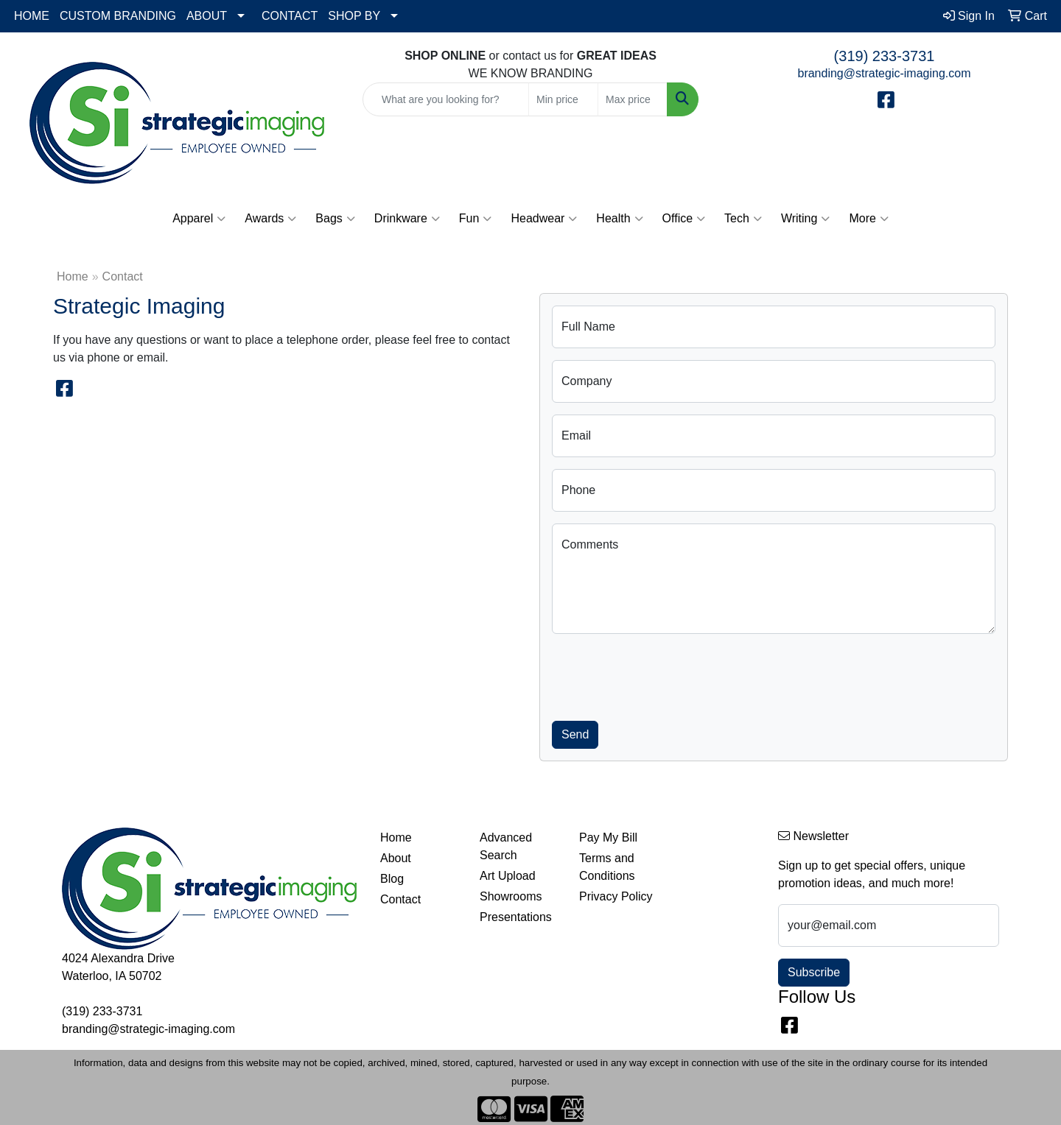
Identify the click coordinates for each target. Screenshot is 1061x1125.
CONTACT (290, 16)
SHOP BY (354, 16)
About (395, 858)
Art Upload (508, 876)
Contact (400, 899)
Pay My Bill (608, 837)
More (868, 219)
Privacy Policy (616, 896)
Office (684, 219)
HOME (31, 16)
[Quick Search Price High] (633, 99)
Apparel (198, 219)
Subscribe (814, 972)
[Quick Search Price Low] (563, 99)
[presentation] (664, 674)
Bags (334, 219)
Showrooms (511, 896)
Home (72, 276)
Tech (743, 219)
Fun (475, 219)
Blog (392, 878)
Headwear (544, 219)
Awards (270, 219)
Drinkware (407, 219)
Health (619, 219)
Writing (805, 219)
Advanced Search (506, 846)
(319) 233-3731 (884, 56)
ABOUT (206, 16)
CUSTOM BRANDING (118, 16)
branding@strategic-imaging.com (883, 73)
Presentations (516, 917)
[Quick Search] (446, 99)
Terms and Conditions (607, 867)
